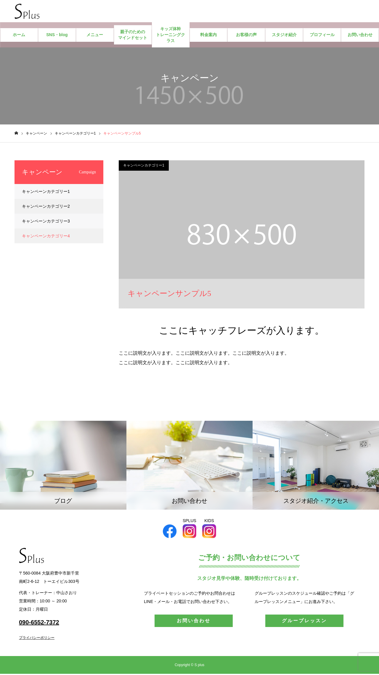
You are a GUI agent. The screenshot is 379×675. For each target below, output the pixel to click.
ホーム (19, 36)
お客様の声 (246, 36)
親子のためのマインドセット (132, 36)
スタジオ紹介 (284, 36)
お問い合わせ (360, 36)
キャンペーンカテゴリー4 (46, 237)
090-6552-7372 (39, 623)
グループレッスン (304, 621)
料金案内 (208, 36)
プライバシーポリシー (36, 639)
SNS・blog (57, 36)
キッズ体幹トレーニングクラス (170, 36)
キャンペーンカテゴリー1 (143, 167)
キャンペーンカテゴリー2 (46, 207)
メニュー (94, 36)
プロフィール (322, 36)
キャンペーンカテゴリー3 (46, 222)
